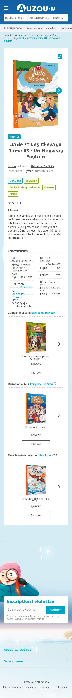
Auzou (12, 166)
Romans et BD (22, 35)
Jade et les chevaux (18, 295)
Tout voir (36, 372)
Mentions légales (12, 687)
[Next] (58, 90)
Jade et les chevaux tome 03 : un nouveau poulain (32, 39)
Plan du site (63, 687)
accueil (7, 35)
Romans (38, 35)
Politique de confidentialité (29, 619)
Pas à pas (26, 287)
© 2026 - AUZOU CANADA (36, 682)
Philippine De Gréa (42, 166)
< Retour (14, 136)
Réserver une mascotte (41, 28)
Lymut (29, 171)
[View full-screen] (60, 56)
